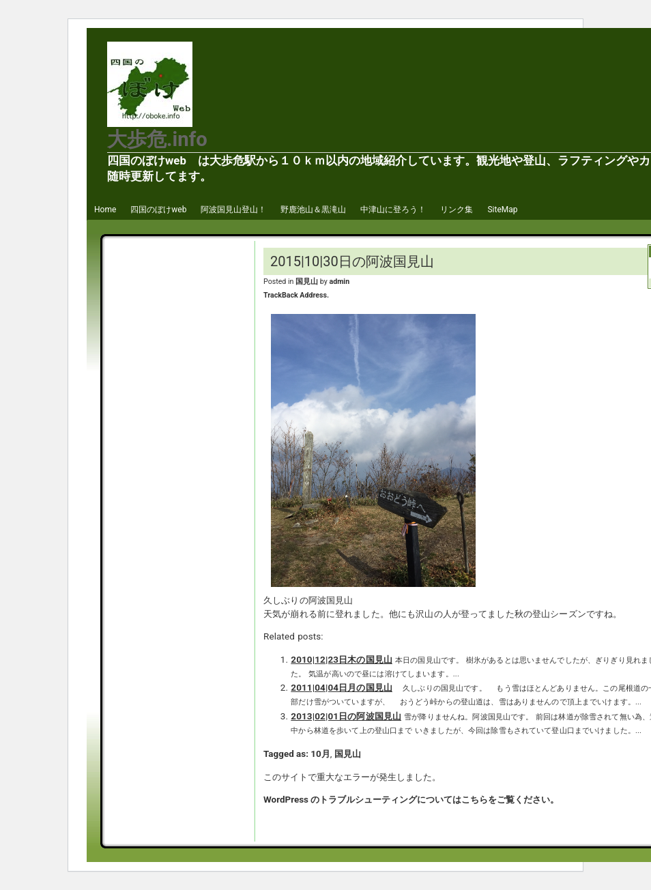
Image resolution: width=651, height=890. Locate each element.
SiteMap (502, 209)
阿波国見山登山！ (233, 209)
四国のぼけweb (158, 209)
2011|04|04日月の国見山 (341, 688)
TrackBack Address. (296, 295)
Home (105, 209)
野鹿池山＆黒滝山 (313, 209)
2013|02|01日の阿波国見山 (346, 716)
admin (339, 281)
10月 (320, 754)
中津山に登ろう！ (393, 209)
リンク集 (456, 209)
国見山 (306, 281)
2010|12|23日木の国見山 (341, 660)
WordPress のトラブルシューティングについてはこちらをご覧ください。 (411, 799)
